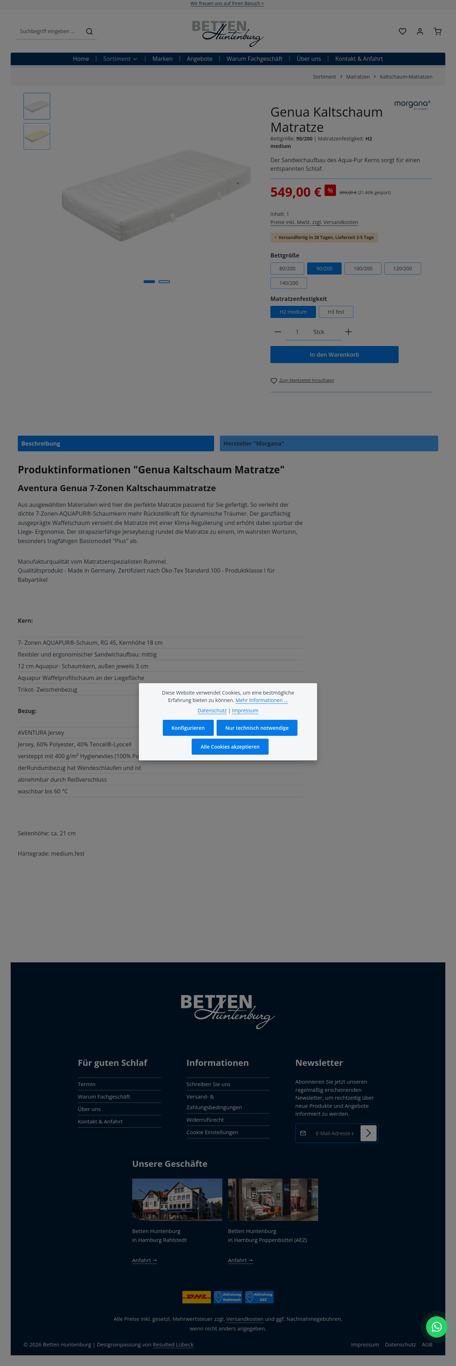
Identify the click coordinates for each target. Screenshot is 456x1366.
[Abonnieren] (369, 1133)
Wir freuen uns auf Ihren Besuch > (227, 3)
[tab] (116, 443)
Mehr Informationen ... (261, 700)
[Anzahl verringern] (277, 332)
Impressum (365, 1344)
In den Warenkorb (334, 354)
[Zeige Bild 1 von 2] (149, 281)
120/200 (402, 268)
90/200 (324, 268)
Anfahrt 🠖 (144, 1260)
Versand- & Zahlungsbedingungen (214, 1102)
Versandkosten (244, 1318)
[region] (139, 192)
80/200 (287, 268)
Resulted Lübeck (173, 1344)
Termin (87, 1084)
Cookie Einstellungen (212, 1132)
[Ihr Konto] (420, 31)
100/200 (362, 268)
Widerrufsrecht (205, 1119)
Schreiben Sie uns (209, 1084)
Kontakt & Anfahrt (100, 1121)
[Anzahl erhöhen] (348, 332)
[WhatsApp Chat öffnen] (436, 1327)
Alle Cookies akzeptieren (230, 747)
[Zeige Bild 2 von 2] (164, 281)
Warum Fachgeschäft (104, 1096)
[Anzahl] (297, 332)
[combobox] (49, 31)
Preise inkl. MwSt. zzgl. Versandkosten (314, 222)
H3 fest (336, 311)
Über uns (89, 1108)
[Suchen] (89, 31)
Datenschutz (400, 1344)
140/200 (288, 283)
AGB (427, 1344)
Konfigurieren (188, 728)
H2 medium (293, 311)
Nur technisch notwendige (257, 728)
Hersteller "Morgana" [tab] (253, 443)
